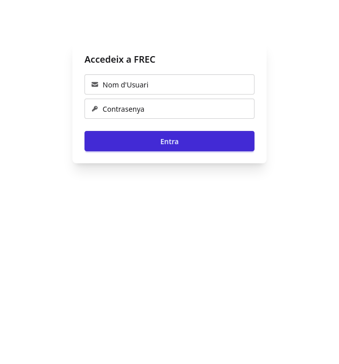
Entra (169, 141)
